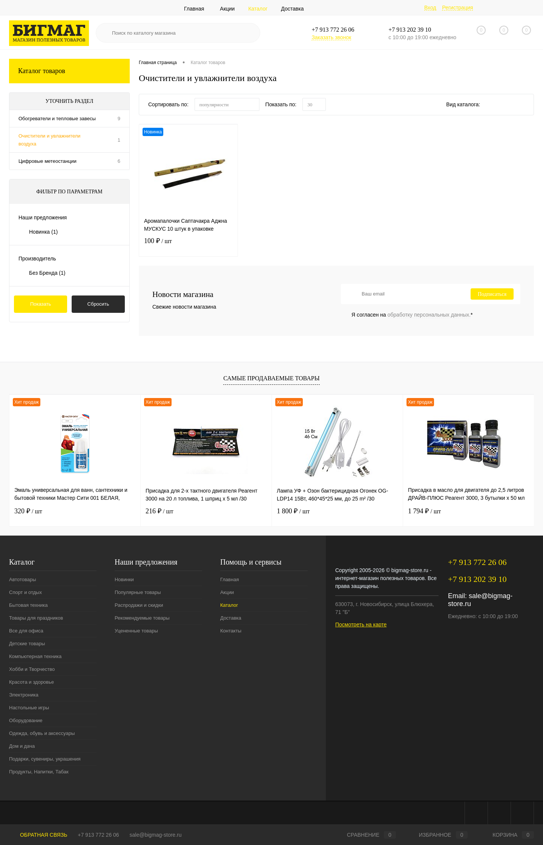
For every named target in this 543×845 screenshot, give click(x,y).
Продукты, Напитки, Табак (39, 772)
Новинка (43, 232)
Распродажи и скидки (139, 605)
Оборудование (25, 720)
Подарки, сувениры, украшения (45, 759)
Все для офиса (26, 631)
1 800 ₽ (293, 511)
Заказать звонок (331, 37)
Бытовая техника (28, 605)
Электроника (23, 695)
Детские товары (27, 643)
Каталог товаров (69, 71)
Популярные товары (138, 592)
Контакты (230, 631)
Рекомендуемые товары (142, 618)
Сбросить (98, 304)
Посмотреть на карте (361, 625)
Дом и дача (22, 746)
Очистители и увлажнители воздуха (49, 140)
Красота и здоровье (31, 682)
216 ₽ (159, 511)
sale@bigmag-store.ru (156, 835)
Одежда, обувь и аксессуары (42, 733)
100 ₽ (188, 245)
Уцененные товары (136, 631)
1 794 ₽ (424, 511)
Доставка (292, 9)
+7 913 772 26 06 (98, 835)
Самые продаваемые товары (271, 378)
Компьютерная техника (35, 656)
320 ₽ (28, 511)
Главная (194, 9)
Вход (430, 8)
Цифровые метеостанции (47, 161)
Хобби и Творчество (32, 669)
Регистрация (457, 8)
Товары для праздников (36, 618)
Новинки (124, 579)
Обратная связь (38, 835)
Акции (227, 9)
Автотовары (22, 579)
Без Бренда (47, 273)
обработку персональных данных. (429, 315)
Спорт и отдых (25, 592)
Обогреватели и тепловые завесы (57, 118)
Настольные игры (29, 707)
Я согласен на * (412, 315)
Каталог (257, 9)
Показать (40, 304)
